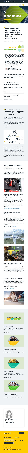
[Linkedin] (16, 440)
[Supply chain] (15, 135)
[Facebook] (18, 440)
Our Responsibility (7, 8)
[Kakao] (20, 440)
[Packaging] (7, 139)
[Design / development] (14, 132)
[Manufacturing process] (17, 139)
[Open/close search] (17, 5)
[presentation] (13, 1)
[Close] (23, 1)
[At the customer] (13, 142)
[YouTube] (23, 440)
